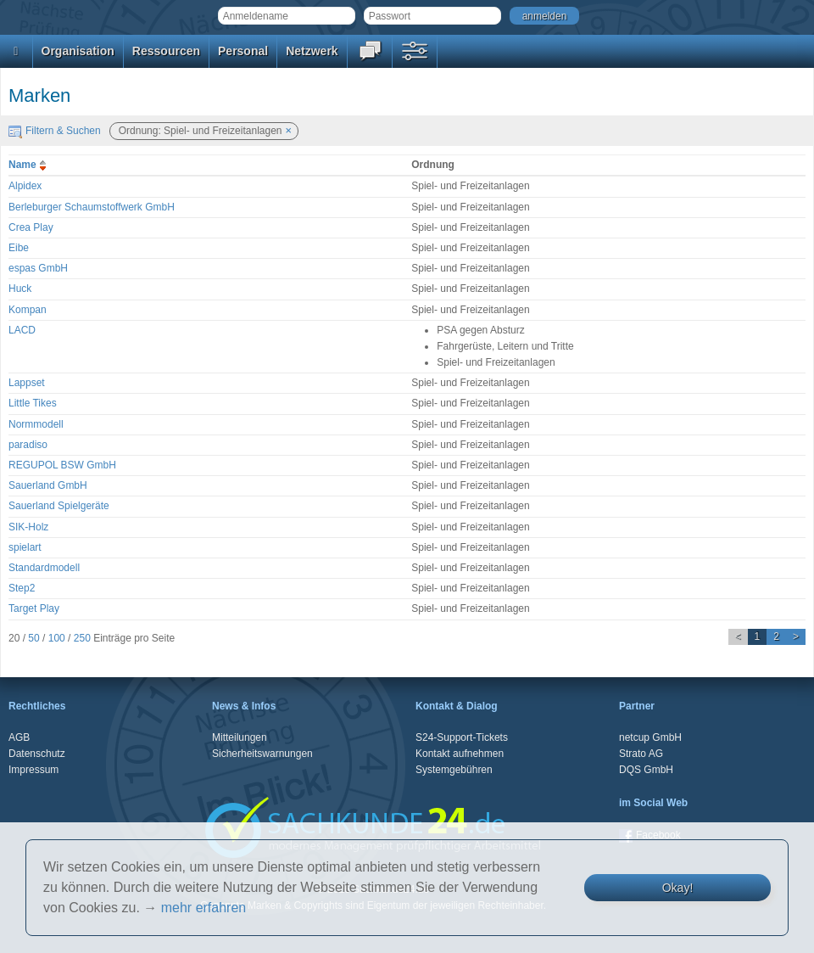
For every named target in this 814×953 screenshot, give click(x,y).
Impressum (33, 770)
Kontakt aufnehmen (459, 754)
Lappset (26, 383)
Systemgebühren (454, 770)
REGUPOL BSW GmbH (62, 465)
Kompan (27, 310)
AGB (19, 737)
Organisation (78, 51)
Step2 (21, 588)
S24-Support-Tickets (461, 737)
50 (33, 638)
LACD (22, 330)
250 (82, 638)
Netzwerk (311, 51)
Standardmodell (44, 568)
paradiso (27, 445)
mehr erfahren (204, 907)
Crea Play (30, 227)
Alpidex (25, 186)
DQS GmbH (646, 770)
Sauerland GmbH (47, 485)
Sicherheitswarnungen (262, 754)
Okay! (678, 887)
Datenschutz (36, 754)
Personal (243, 51)
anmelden (544, 16)
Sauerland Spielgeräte (58, 506)
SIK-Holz (28, 527)
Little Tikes (32, 403)
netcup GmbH (650, 737)
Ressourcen (166, 51)
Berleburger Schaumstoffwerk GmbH (91, 207)
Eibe (18, 248)
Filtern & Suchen (54, 131)
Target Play (33, 608)
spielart (25, 547)
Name (29, 165)
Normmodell (36, 424)
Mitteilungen (239, 737)
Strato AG (641, 754)
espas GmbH (38, 268)
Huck (19, 288)
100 (56, 638)
